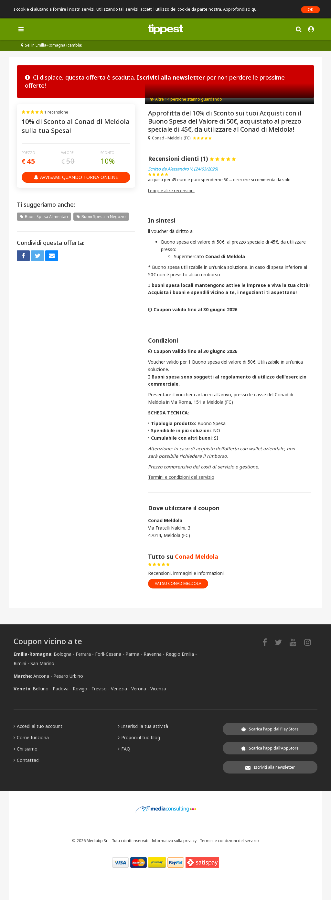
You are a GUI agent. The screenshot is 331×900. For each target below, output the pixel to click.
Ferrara (83, 654)
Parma (132, 654)
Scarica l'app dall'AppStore (270, 748)
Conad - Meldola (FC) (169, 138)
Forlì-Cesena (108, 654)
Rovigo (80, 689)
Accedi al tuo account (38, 726)
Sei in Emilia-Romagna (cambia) (51, 45)
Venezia (119, 689)
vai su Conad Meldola (178, 583)
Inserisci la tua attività (143, 726)
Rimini (20, 663)
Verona (138, 689)
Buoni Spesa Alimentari (44, 216)
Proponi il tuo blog (139, 737)
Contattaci (26, 760)
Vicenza (158, 689)
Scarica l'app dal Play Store (270, 729)
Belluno (40, 689)
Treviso (99, 689)
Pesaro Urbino (68, 676)
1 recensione (56, 112)
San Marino (42, 663)
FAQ (124, 749)
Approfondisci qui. (241, 9)
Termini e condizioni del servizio (181, 477)
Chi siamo (25, 749)
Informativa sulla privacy (174, 840)
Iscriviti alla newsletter (171, 77)
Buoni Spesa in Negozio (101, 216)
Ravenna (153, 654)
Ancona (41, 676)
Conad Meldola (196, 556)
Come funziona (31, 737)
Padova (61, 689)
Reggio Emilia (180, 654)
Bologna (62, 654)
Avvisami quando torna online (76, 177)
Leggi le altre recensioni (171, 190)
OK (310, 9)
